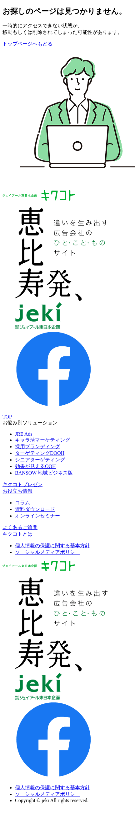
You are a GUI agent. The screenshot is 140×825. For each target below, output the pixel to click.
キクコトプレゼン (22, 484)
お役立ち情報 (17, 491)
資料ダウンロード (35, 509)
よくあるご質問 (20, 527)
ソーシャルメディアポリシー (47, 552)
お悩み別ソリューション (30, 422)
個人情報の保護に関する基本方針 (52, 545)
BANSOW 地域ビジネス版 (44, 473)
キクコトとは (17, 534)
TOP (7, 416)
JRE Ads (23, 434)
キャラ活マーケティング (42, 440)
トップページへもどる (27, 43)
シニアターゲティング (40, 459)
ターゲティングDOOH (39, 453)
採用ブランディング (37, 446)
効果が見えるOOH (35, 466)
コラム (22, 502)
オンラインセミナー (37, 515)
